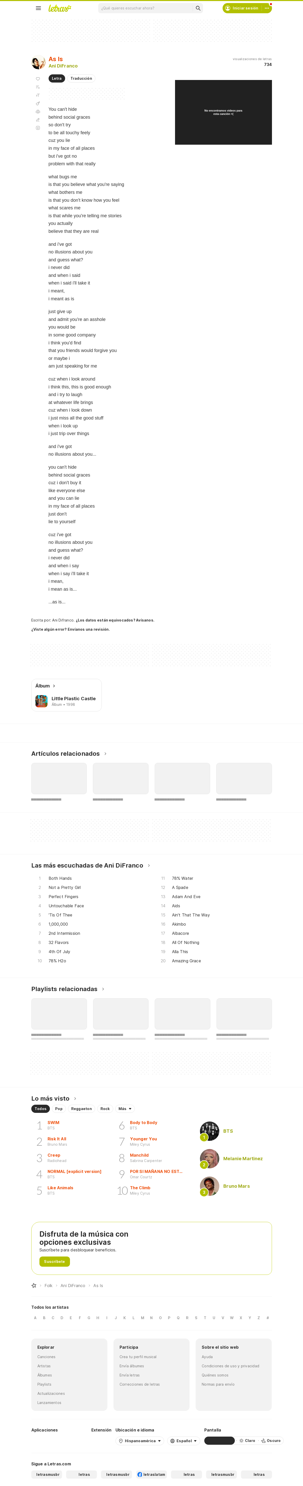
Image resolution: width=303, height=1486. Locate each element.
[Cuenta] (267, 8)
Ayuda (207, 1357)
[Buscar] (198, 8)
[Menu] (38, 8)
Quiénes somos (215, 1375)
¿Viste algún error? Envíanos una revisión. (70, 629)
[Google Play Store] (45, 1441)
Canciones (46, 1357)
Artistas (44, 1366)
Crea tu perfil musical (138, 1357)
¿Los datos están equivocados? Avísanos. (115, 620)
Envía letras (130, 1375)
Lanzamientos (49, 1402)
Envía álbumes (132, 1366)
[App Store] (75, 1441)
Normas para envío (218, 1384)
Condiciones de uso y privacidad (230, 1366)
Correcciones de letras (140, 1384)
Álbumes (44, 1375)
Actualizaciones (51, 1393)
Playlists (44, 1384)
